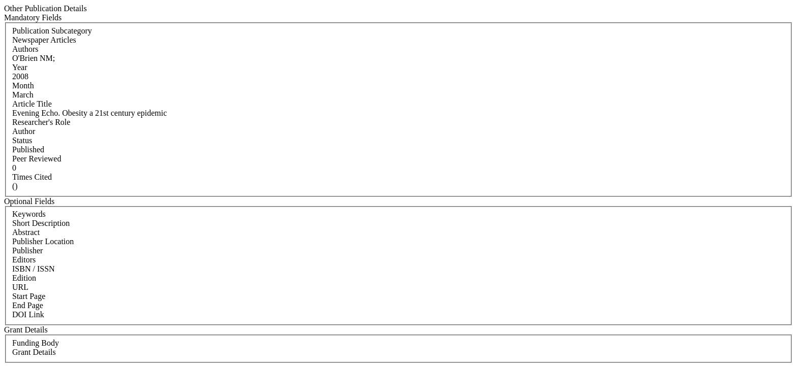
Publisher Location (43, 241)
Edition (24, 278)
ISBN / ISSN (33, 268)
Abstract (26, 232)
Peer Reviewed (36, 158)
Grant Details (34, 352)
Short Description (41, 223)
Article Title (32, 103)
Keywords (29, 214)
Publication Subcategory (52, 30)
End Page (27, 305)
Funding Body (35, 343)
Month (23, 85)
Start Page (28, 296)
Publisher (27, 250)
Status (22, 140)
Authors (25, 49)
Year (19, 67)
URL (20, 287)
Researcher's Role (41, 122)
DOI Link (28, 314)
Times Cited (32, 177)
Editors (24, 259)
